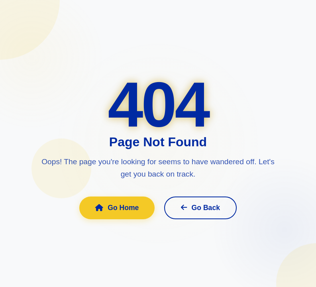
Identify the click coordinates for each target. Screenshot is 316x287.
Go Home (117, 208)
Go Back (200, 208)
